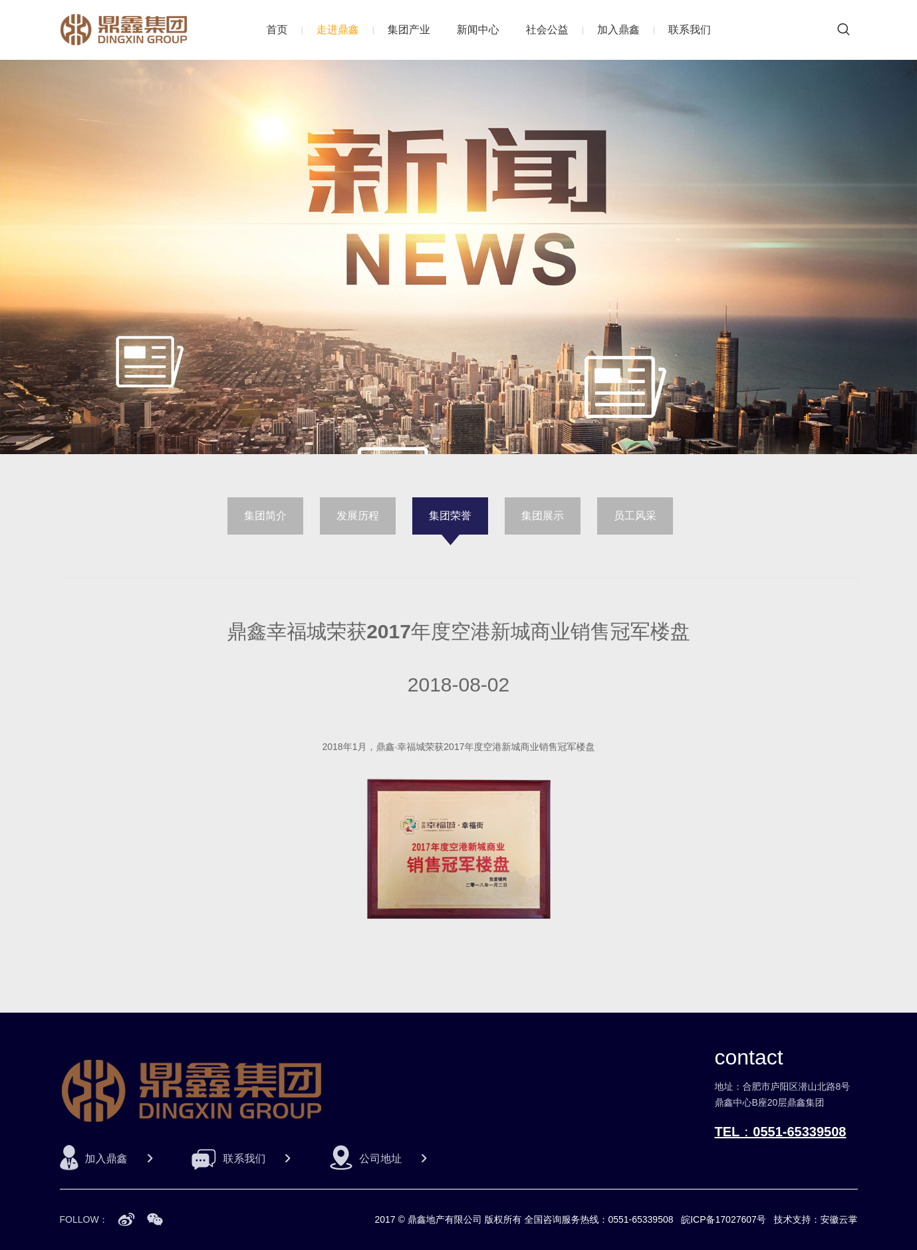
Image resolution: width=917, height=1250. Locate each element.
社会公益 (547, 29)
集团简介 (265, 515)
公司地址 (380, 1158)
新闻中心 (478, 29)
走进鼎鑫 (338, 29)
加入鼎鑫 (618, 29)
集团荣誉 (450, 515)
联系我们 (689, 29)
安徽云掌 (839, 1219)
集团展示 (542, 515)
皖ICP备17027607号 (723, 1219)
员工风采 (635, 515)
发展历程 (357, 515)
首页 (277, 29)
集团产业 (409, 29)
